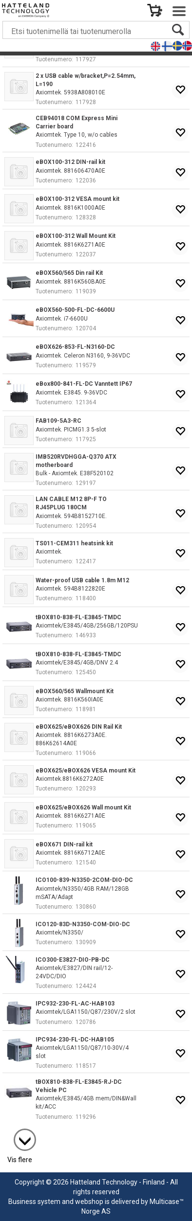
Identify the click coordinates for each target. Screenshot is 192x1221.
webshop (89, 1201)
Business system (34, 1201)
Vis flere (19, 1160)
